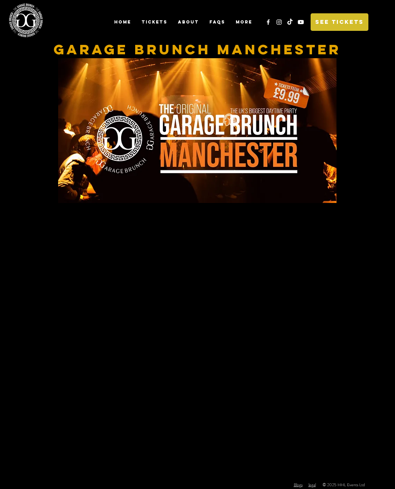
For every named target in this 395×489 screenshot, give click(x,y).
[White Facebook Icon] (268, 22)
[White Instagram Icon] (279, 22)
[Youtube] (300, 22)
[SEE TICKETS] (339, 22)
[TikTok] (289, 22)
